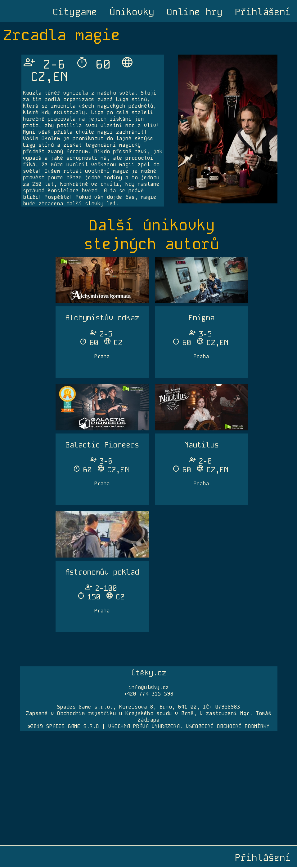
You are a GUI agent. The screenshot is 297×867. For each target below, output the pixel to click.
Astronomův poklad (102, 572)
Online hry (195, 12)
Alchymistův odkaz (102, 317)
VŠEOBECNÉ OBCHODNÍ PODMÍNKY (228, 726)
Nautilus (201, 445)
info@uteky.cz (148, 687)
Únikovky (132, 12)
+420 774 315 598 (148, 694)
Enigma (201, 317)
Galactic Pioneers (102, 445)
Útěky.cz (148, 673)
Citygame (74, 12)
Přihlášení (263, 12)
